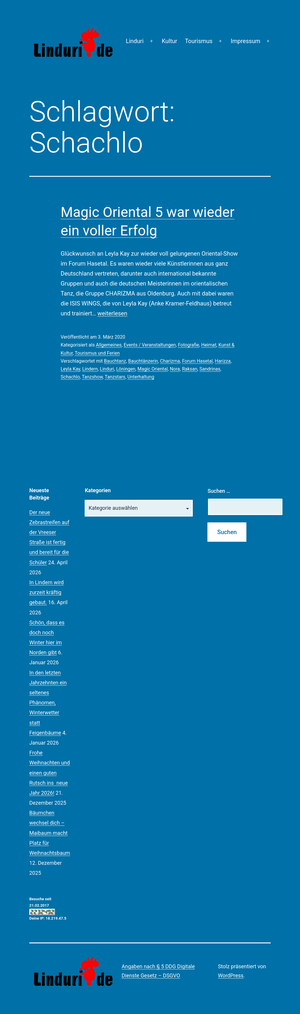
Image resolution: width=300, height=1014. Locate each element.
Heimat (209, 345)
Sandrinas (210, 369)
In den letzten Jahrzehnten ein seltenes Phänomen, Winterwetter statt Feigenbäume (48, 703)
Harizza (223, 361)
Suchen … (218, 491)
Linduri (135, 41)
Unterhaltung (140, 377)
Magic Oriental (152, 369)
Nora (175, 369)
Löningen (125, 369)
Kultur (169, 41)
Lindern (90, 369)
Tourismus (198, 41)
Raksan (189, 369)
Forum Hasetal (197, 361)
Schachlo (70, 377)
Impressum (245, 41)
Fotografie (188, 345)
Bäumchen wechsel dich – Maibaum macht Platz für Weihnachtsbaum (49, 833)
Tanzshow (92, 377)
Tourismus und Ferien (97, 353)
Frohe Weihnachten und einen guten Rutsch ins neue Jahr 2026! (49, 773)
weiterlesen (112, 313)
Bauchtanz (115, 361)
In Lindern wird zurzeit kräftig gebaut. (46, 592)
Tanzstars (115, 377)
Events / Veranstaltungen (150, 345)
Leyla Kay (70, 369)
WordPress (230, 975)
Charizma (170, 361)
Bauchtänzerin (143, 361)
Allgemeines (109, 345)
